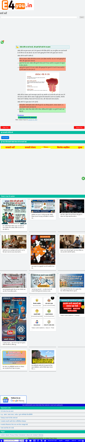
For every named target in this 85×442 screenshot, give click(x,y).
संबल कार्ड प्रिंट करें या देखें (7, 428)
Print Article (5, 137)
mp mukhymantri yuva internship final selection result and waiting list (42, 405)
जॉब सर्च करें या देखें (52, 440)
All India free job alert (7, 411)
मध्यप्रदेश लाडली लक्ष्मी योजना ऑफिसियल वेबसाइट (13, 421)
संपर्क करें (74, 440)
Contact (35, 435)
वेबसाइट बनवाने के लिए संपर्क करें (9, 418)
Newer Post (79, 127)
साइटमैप (61, 440)
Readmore (21, 115)
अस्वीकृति (67, 440)
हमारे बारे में (80, 440)
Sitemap (40, 435)
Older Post (5, 127)
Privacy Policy (14, 435)
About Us (29, 435)
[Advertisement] (42, 33)
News (7, 435)
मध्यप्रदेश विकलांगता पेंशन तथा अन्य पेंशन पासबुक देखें (14, 424)
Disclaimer (22, 435)
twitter (3, 435)
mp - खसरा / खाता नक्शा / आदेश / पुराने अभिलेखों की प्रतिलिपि (16, 414)
